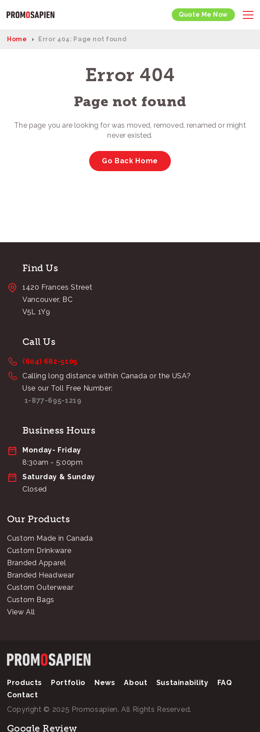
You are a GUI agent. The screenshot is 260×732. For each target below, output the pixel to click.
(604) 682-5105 (50, 361)
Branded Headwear (40, 575)
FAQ (224, 682)
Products (24, 682)
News (105, 682)
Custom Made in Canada (50, 538)
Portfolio (68, 682)
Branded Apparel (36, 563)
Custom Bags (30, 600)
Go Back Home (130, 161)
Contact (22, 695)
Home (17, 39)
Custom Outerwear (40, 587)
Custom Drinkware (39, 550)
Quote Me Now (203, 14)
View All (21, 612)
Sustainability (182, 682)
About (135, 682)
